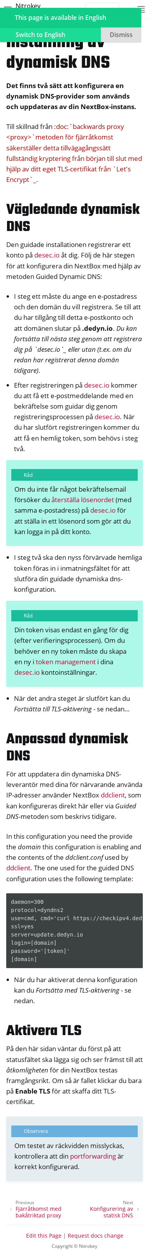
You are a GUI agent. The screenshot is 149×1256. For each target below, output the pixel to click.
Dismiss (121, 34)
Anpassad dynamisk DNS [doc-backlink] (67, 748)
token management (66, 661)
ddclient (113, 794)
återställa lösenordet (82, 499)
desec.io (47, 254)
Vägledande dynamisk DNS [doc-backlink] (73, 218)
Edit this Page (43, 1235)
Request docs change (95, 1235)
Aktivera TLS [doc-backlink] (44, 1031)
